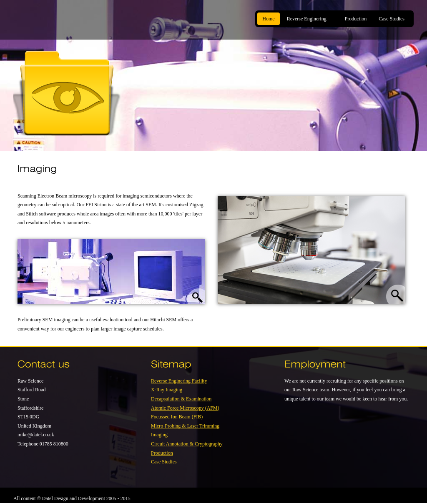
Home (268, 19)
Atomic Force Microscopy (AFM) (185, 408)
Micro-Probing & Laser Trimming (185, 426)
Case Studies (391, 19)
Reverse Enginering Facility (179, 381)
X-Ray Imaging (166, 390)
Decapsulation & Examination (181, 399)
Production (356, 19)
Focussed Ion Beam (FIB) (177, 417)
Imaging (159, 435)
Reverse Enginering (308, 19)
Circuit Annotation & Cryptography (187, 444)
